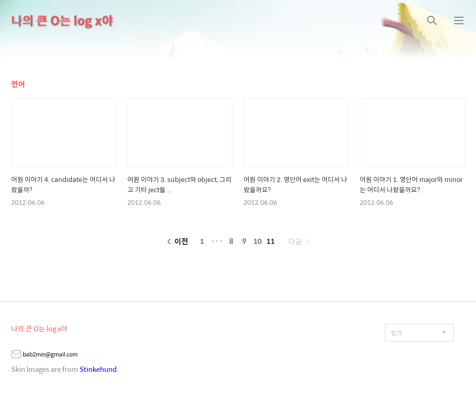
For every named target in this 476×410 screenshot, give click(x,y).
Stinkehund (98, 368)
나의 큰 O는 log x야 (62, 20)
